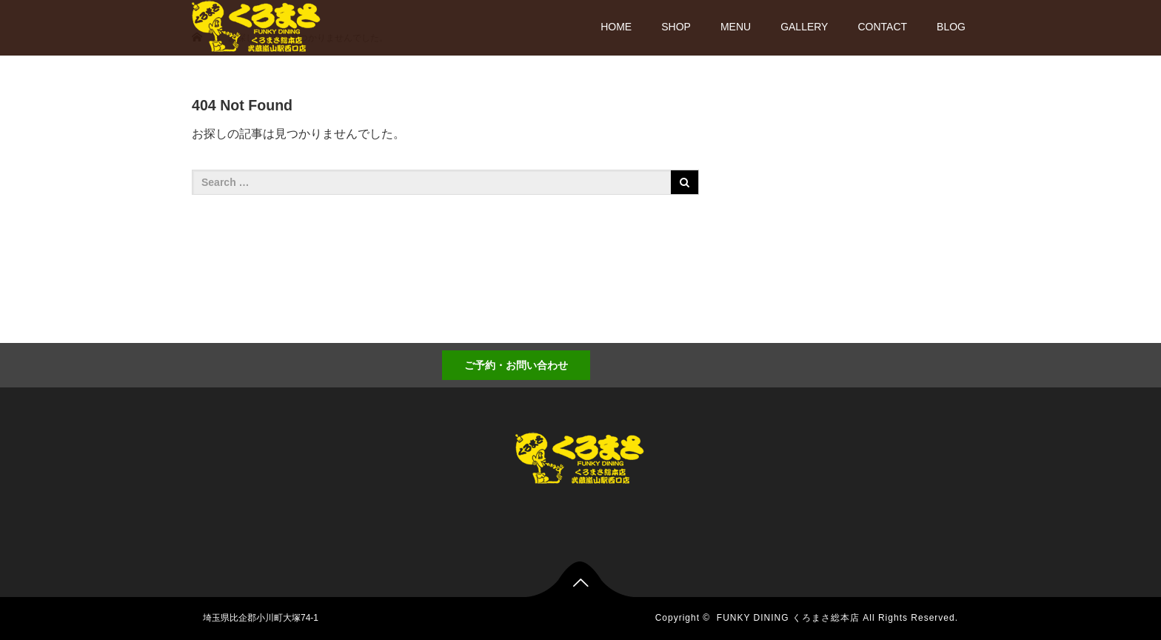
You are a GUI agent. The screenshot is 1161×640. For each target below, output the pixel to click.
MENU (735, 27)
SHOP (676, 27)
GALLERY (804, 27)
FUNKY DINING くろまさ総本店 (788, 618)
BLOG (951, 27)
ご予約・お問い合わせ (516, 365)
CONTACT (882, 27)
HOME (616, 27)
